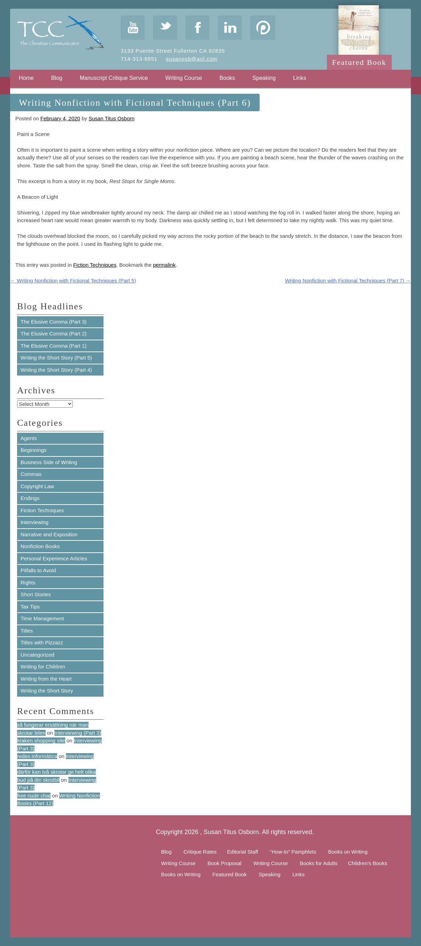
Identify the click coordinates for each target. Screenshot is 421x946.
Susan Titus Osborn (112, 118)
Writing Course (183, 78)
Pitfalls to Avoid (38, 570)
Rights (28, 582)
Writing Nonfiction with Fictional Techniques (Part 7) (348, 280)
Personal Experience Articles (54, 558)
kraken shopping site (41, 740)
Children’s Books (367, 863)
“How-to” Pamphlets (293, 852)
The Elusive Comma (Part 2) (53, 333)
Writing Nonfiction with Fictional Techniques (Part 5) (73, 280)
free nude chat (34, 796)
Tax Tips (30, 607)
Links (299, 78)
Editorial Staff (242, 852)
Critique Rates (199, 852)
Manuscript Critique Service (114, 78)
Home (26, 78)
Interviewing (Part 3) (77, 733)
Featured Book (359, 62)
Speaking (264, 78)
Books (227, 78)
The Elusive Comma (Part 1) (53, 346)
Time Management (42, 618)
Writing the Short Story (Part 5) (56, 358)
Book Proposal (224, 863)
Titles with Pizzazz (42, 642)
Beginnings (33, 450)
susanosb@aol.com (191, 59)
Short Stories (36, 594)
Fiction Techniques (94, 265)
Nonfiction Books (40, 546)
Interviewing (34, 522)
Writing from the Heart (46, 679)
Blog (56, 78)
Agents (29, 438)
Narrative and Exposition (49, 534)
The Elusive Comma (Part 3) (53, 322)
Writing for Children (43, 666)
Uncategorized (37, 655)
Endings (30, 498)
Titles (27, 631)
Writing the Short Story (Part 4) (56, 370)
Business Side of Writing (49, 462)
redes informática (37, 756)
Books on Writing (347, 852)
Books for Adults (318, 863)
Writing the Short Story (47, 691)
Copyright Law (37, 486)
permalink (164, 265)
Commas (31, 474)
